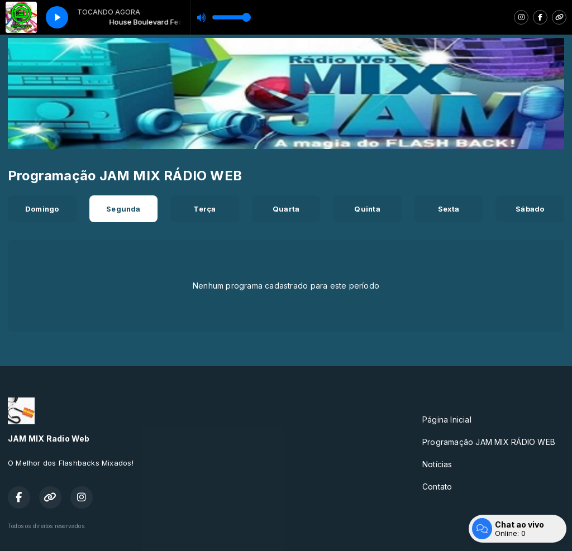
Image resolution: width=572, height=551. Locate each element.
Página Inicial (446, 419)
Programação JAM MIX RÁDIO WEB (488, 442)
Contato (437, 486)
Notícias (437, 464)
